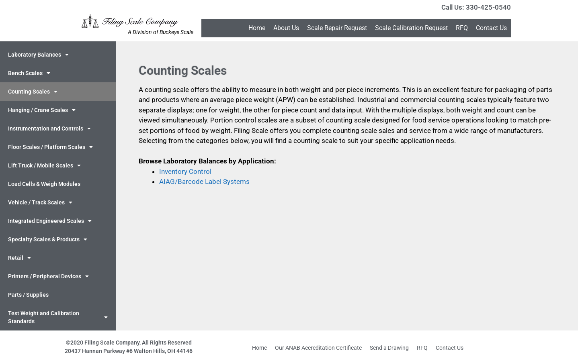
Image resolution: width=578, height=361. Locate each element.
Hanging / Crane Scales (42, 110)
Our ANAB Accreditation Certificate (318, 348)
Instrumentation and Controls (49, 128)
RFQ (462, 28)
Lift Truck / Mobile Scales (44, 165)
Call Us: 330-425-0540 (476, 7)
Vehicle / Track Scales (40, 202)
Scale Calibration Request (411, 28)
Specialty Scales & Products (47, 239)
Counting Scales (32, 91)
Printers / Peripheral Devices (48, 276)
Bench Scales (29, 73)
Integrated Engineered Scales (50, 221)
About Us (286, 28)
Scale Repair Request (337, 28)
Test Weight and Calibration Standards (58, 317)
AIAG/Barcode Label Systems (204, 181)
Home (256, 28)
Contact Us (491, 28)
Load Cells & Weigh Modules (44, 184)
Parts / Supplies (28, 295)
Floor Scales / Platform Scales (50, 147)
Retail (19, 258)
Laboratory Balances (38, 54)
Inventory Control (185, 171)
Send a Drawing (389, 348)
